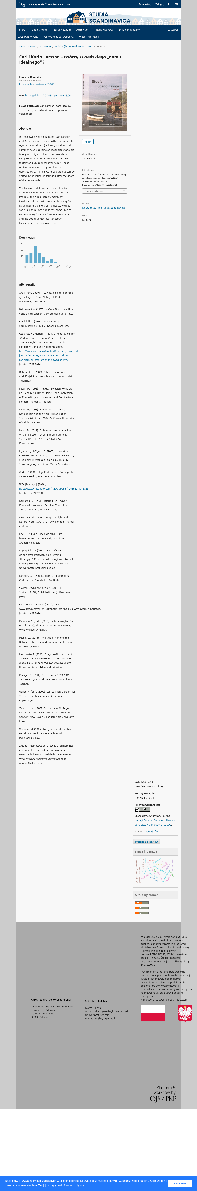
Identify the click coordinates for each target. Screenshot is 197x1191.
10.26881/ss (151, 831)
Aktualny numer (39, 29)
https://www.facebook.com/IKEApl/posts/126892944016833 (53, 488)
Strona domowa (27, 46)
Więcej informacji (89, 36)
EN (176, 4)
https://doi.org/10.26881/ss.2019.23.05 (48, 95)
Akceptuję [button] (180, 1183)
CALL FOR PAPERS (28, 36)
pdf (89, 141)
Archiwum (82, 29)
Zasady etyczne (62, 29)
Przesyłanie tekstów (146, 841)
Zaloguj (159, 4)
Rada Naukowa (105, 29)
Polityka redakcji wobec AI (58, 36)
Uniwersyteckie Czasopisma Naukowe (44, 4)
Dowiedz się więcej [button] (76, 1185)
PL (169, 4)
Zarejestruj (145, 4)
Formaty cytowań (94, 191)
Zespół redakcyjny (129, 29)
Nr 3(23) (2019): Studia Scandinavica (73, 46)
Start (22, 29)
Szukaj (173, 29)
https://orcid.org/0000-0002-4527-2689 (36, 84)
